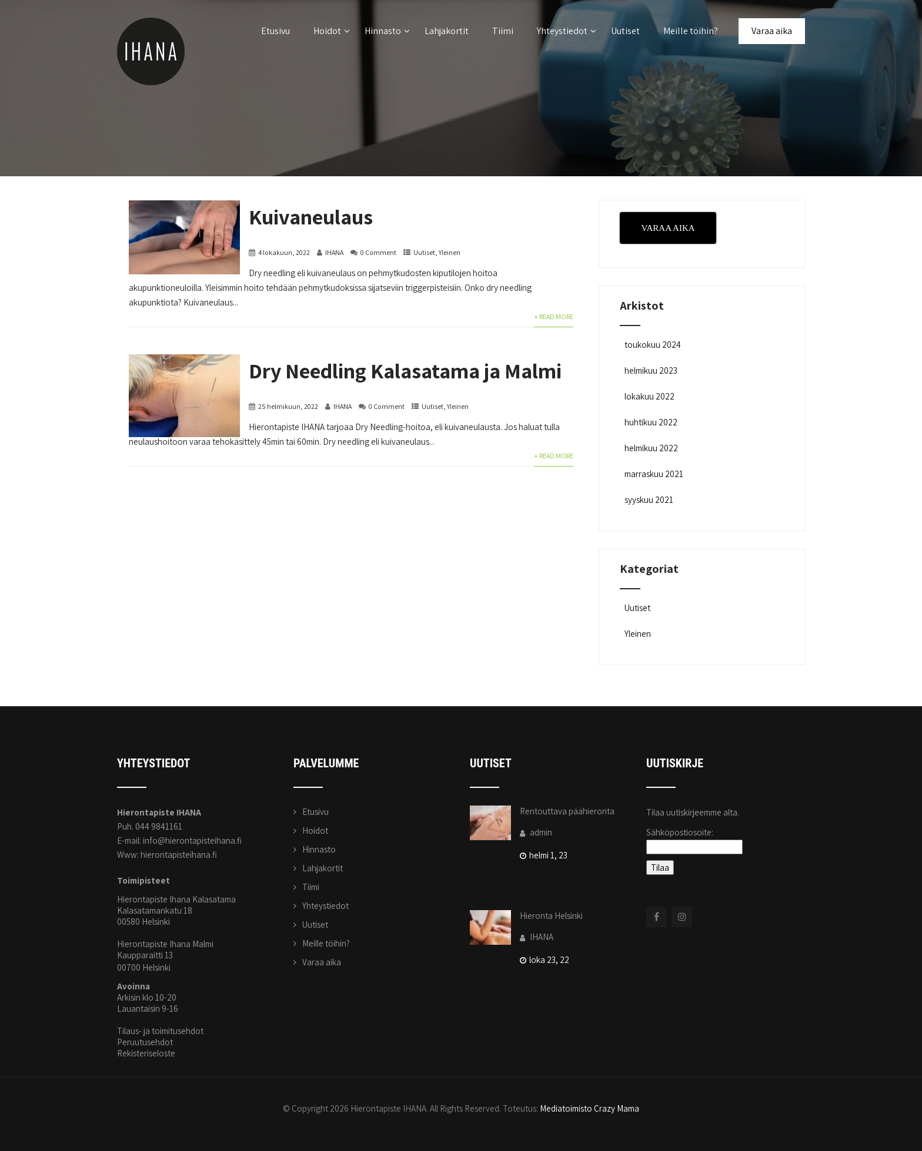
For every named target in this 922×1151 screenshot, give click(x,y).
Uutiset (625, 31)
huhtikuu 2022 (650, 422)
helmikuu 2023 (650, 370)
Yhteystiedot (566, 31)
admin (536, 832)
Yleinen (449, 252)
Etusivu (275, 31)
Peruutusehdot (145, 1042)
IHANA (334, 252)
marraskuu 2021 (653, 473)
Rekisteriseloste (146, 1053)
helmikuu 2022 (651, 448)
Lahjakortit (447, 31)
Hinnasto (387, 31)
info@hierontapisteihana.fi (192, 840)
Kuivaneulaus (311, 216)
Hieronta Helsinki (551, 915)
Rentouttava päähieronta (567, 811)
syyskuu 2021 (648, 499)
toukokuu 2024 (652, 344)
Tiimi (502, 31)
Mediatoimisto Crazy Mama (589, 1108)
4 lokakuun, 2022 (284, 252)
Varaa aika (771, 31)
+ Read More (553, 316)
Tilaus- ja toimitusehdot (160, 1030)
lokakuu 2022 (649, 396)
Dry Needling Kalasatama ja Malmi (405, 370)
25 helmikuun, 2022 (288, 406)
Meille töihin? (690, 31)
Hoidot (331, 31)
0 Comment (378, 252)
